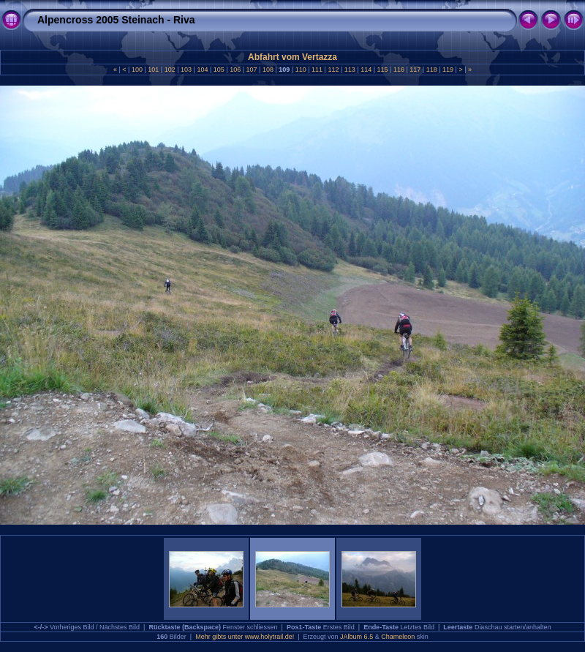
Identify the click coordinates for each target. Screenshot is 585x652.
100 (136, 69)
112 (333, 69)
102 (169, 69)
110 (300, 69)
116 (398, 69)
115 (382, 69)
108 (267, 69)
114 (366, 69)
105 (218, 69)
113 (349, 69)
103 (186, 69)
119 (448, 69)
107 (251, 69)
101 (153, 69)
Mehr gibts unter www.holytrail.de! (244, 636)
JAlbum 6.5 (356, 636)
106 (235, 69)
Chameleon (398, 636)
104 (202, 69)
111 (317, 69)
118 (431, 69)
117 (415, 69)
